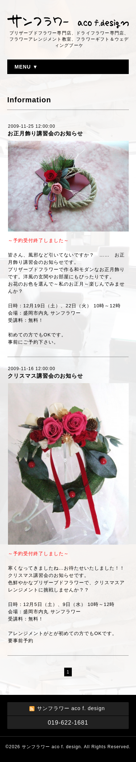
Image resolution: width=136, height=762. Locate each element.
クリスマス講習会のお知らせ (45, 376)
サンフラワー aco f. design (51, 746)
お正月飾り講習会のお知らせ (45, 133)
